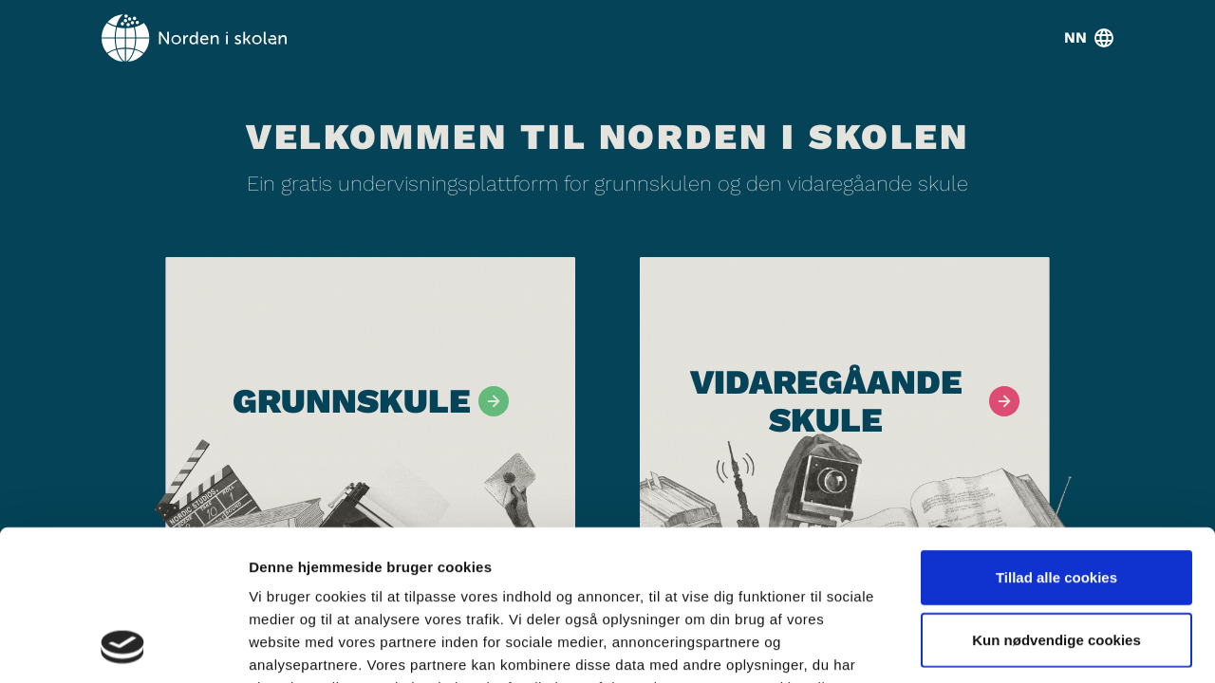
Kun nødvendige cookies (1056, 498)
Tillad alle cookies (1056, 436)
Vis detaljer (986, 645)
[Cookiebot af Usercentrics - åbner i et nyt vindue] (123, 646)
